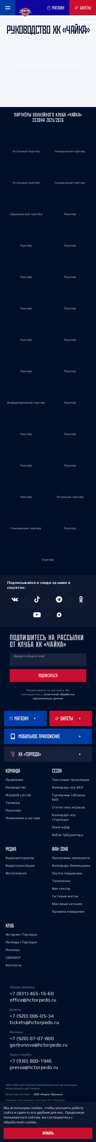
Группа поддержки (67, 873)
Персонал (13, 810)
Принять (48, 1133)
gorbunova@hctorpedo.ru (39, 1044)
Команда (13, 771)
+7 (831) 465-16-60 (32, 993)
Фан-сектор (61, 888)
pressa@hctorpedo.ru (34, 1067)
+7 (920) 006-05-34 (32, 1016)
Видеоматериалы (20, 858)
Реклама (12, 950)
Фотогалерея (16, 873)
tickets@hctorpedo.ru (34, 1022)
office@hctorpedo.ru (33, 1000)
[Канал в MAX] (59, 614)
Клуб (10, 925)
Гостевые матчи (65, 896)
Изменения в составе (23, 818)
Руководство (16, 787)
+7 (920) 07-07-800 (32, 1038)
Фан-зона (60, 849)
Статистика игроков (68, 807)
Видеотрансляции (20, 865)
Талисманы (61, 881)
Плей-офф (61, 827)
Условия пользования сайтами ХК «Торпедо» (35, 1100)
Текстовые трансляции (71, 780)
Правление (15, 780)
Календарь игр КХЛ (67, 787)
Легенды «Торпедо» (21, 942)
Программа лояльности (71, 858)
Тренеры (13, 803)
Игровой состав (18, 795)
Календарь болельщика (71, 865)
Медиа (11, 849)
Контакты (13, 965)
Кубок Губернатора (67, 835)
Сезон (57, 771)
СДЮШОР (13, 957)
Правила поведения (68, 911)
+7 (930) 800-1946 (31, 1061)
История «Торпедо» (21, 934)
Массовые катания (67, 904)
